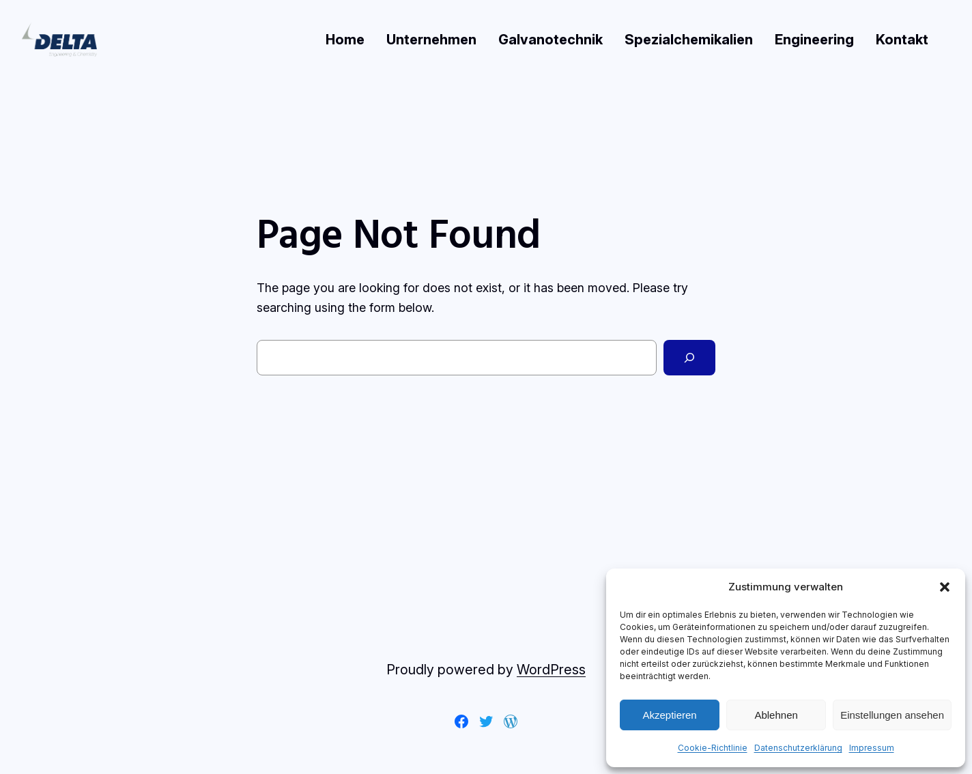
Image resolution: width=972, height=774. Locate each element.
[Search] (689, 357)
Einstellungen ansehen (892, 715)
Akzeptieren (669, 715)
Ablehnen (775, 715)
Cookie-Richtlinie (712, 748)
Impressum (871, 748)
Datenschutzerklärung (798, 748)
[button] (945, 587)
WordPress (551, 669)
